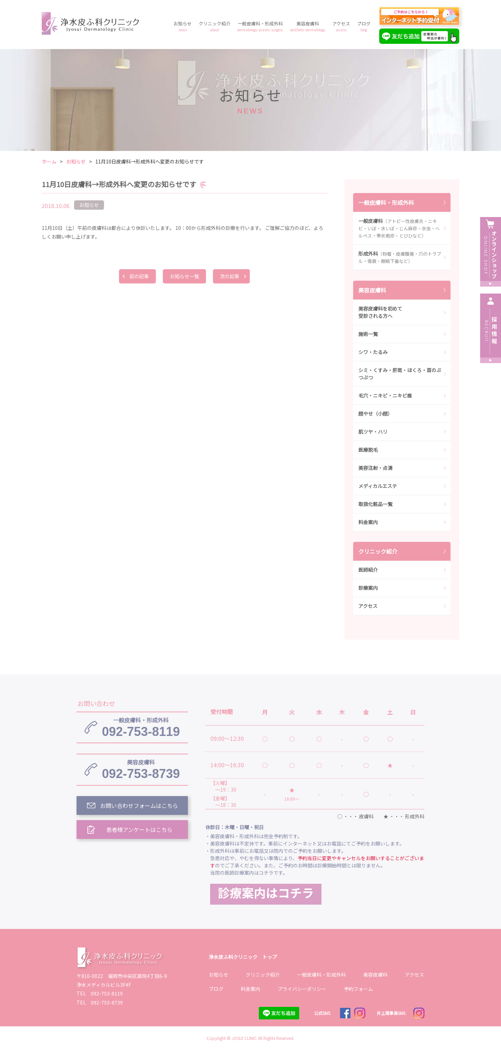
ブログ (364, 26)
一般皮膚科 (399, 228)
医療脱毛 (368, 449)
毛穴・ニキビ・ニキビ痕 (385, 395)
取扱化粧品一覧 (375, 503)
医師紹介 (368, 569)
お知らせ (183, 26)
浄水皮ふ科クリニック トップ (243, 956)
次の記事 (229, 276)
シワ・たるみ (373, 351)
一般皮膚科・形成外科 (260, 26)
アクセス (341, 26)
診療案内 (368, 587)
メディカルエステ (377, 485)
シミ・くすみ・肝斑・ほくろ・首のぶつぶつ (399, 374)
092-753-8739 (141, 769)
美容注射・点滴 (375, 467)
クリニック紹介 (214, 26)
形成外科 (399, 257)
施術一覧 (368, 333)
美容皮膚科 (307, 26)
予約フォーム (358, 988)
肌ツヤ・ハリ (373, 431)
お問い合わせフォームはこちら (139, 805)
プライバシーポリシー (302, 988)
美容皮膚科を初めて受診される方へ (380, 312)
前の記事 (139, 276)
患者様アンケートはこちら (139, 829)
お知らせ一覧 (184, 276)
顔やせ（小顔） (375, 413)
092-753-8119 (141, 727)
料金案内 (368, 522)
